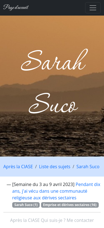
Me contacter (80, 220)
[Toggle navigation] (93, 7)
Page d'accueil (15, 7)
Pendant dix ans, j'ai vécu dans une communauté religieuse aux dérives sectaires (56, 191)
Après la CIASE (18, 166)
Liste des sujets (54, 166)
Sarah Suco (88, 166)
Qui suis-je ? (53, 220)
